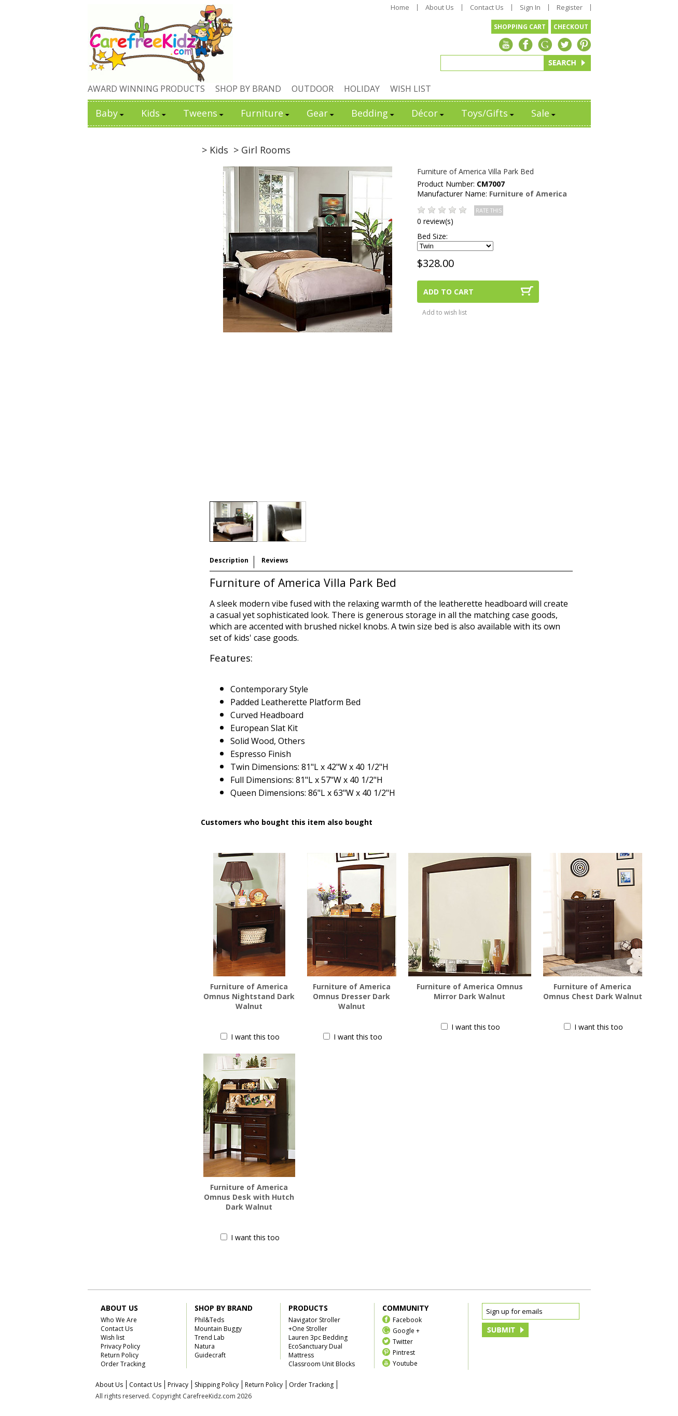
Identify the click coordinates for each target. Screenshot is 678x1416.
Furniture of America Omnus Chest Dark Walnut (592, 991)
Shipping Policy (217, 1384)
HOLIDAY (362, 88)
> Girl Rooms (261, 150)
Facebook (407, 1319)
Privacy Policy (120, 1346)
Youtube (405, 1363)
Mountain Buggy (218, 1328)
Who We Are (119, 1319)
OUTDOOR (313, 88)
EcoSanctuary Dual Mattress (315, 1350)
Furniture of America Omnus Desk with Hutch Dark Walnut (249, 1197)
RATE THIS (489, 210)
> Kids (215, 150)
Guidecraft (210, 1355)
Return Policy (120, 1355)
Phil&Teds (209, 1319)
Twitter (403, 1341)
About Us (439, 7)
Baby (110, 113)
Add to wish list (444, 312)
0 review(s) (435, 221)
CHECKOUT (571, 26)
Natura (205, 1346)
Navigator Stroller (314, 1319)
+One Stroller (307, 1328)
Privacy (178, 1384)
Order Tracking (123, 1363)
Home (400, 7)
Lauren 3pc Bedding (318, 1337)
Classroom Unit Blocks (321, 1363)
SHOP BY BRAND (248, 88)
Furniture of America (528, 194)
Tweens (204, 113)
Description (229, 560)
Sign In (530, 7)
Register (570, 7)
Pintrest (404, 1352)
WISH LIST (410, 88)
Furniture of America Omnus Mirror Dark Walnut (470, 991)
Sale (544, 113)
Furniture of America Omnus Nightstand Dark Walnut (249, 996)
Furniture (266, 113)
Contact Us (487, 7)
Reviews (274, 560)
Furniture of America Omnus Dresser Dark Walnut (352, 996)
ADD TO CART (448, 292)
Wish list (112, 1337)
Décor (428, 113)
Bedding (373, 113)
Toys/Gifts (488, 113)
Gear (321, 113)
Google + (406, 1330)
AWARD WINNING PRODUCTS (146, 88)
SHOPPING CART (520, 26)
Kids (154, 113)
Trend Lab (210, 1337)
